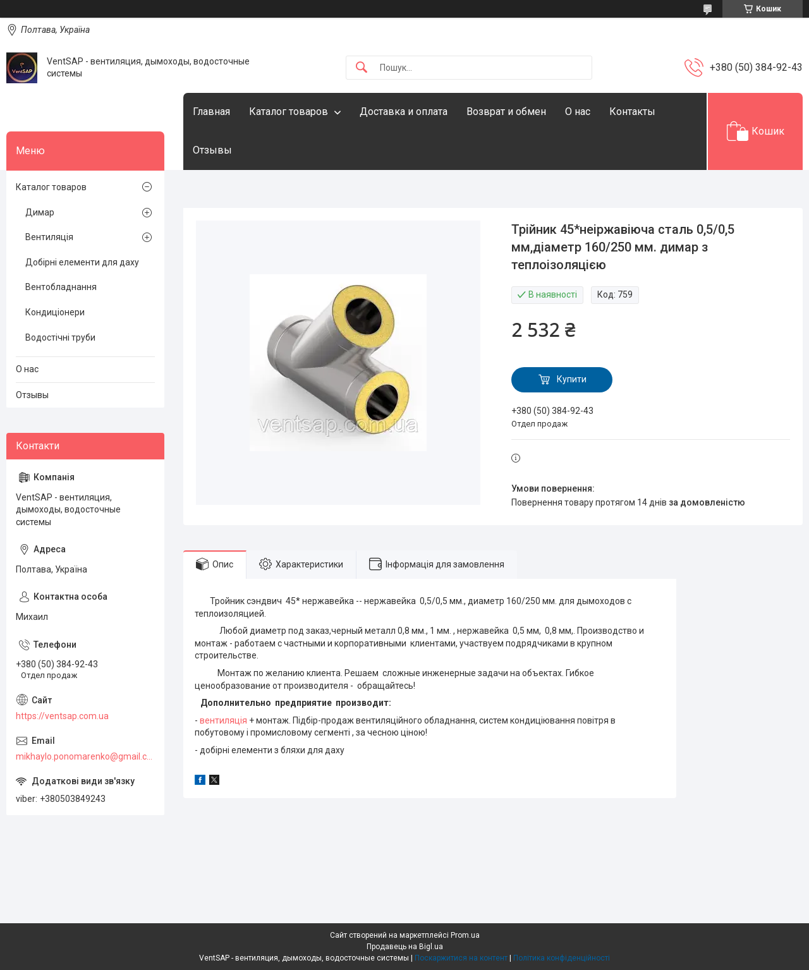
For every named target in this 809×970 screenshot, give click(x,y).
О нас (577, 112)
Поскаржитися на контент (461, 958)
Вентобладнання (61, 287)
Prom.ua (465, 935)
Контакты (632, 112)
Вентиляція (49, 237)
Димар (39, 212)
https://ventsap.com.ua (62, 716)
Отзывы (212, 150)
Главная (211, 112)
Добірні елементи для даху (82, 262)
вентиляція (223, 720)
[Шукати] (361, 68)
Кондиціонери (55, 312)
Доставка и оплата (403, 112)
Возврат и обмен (506, 112)
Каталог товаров (288, 112)
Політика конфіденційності (561, 958)
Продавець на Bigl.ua (405, 946)
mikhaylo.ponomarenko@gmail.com (85, 756)
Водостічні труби (60, 337)
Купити (572, 379)
